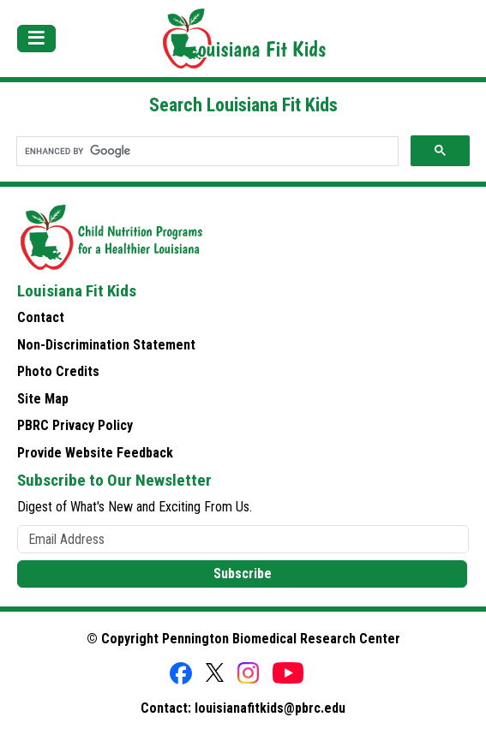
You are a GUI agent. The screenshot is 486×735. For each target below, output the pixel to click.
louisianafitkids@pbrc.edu (270, 708)
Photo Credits (58, 371)
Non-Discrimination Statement (106, 345)
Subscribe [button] (242, 573)
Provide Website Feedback (95, 453)
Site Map (43, 399)
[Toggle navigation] (36, 38)
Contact (40, 317)
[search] (206, 151)
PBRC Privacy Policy (75, 425)
